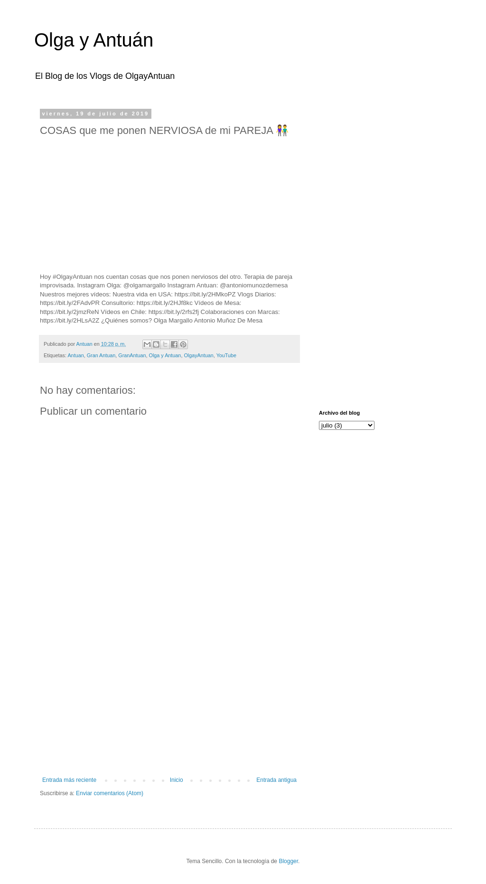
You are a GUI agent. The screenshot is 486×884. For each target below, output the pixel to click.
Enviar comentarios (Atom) (109, 793)
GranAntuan (132, 355)
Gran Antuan (101, 355)
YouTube (226, 355)
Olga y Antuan (165, 355)
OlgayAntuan (198, 355)
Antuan (75, 355)
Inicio (176, 780)
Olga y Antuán (93, 39)
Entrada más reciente (69, 780)
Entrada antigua (276, 780)
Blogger (288, 861)
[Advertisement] (169, 698)
